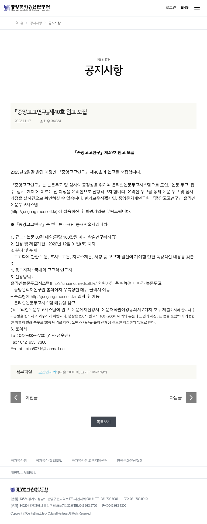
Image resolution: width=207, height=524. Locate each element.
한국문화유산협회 (130, 460)
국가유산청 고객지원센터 (89, 460)
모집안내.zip (47, 372)
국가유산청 (19, 460)
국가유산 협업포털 (49, 460)
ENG (185, 7)
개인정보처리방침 (23, 473)
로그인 (170, 7)
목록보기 (103, 422)
